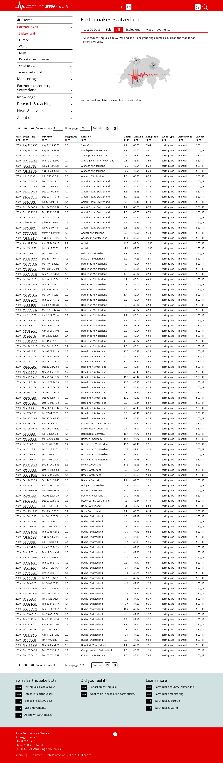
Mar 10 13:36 (30, 263)
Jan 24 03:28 (29, 583)
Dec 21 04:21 (30, 572)
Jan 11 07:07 (29, 459)
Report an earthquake (34, 59)
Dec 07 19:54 (30, 181)
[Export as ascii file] (114, 128)
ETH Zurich (84, 755)
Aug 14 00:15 (30, 634)
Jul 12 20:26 (29, 433)
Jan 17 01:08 (29, 629)
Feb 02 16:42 (30, 531)
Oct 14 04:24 (29, 382)
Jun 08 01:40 (29, 304)
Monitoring (44, 78)
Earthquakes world (166, 708)
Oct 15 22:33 (29, 320)
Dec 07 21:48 (30, 186)
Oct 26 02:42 (29, 366)
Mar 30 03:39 (30, 490)
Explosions (132, 29)
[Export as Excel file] (107, 128)
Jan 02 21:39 (29, 335)
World (23, 46)
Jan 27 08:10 (29, 253)
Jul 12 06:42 (29, 541)
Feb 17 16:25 (30, 474)
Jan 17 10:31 (29, 639)
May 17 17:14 (30, 310)
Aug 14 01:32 (30, 150)
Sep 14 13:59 (30, 480)
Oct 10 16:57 (29, 402)
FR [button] (136, 7)
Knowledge (44, 96)
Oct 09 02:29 (29, 392)
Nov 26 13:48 (30, 284)
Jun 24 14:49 (29, 165)
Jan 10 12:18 (29, 279)
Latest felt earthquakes (38, 694)
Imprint (20, 755)
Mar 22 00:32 (30, 438)
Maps (23, 53)
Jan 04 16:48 (29, 521)
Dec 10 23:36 (30, 212)
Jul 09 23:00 (29, 222)
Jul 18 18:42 (29, 176)
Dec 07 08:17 (30, 655)
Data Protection (55, 755)
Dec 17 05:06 (30, 418)
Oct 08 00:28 (29, 495)
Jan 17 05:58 (29, 413)
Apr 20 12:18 (30, 624)
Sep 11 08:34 (30, 464)
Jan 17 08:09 (29, 526)
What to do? (45, 66)
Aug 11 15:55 (30, 145)
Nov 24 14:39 (30, 155)
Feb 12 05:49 (30, 552)
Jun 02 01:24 (29, 547)
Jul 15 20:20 (29, 289)
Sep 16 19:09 (30, 258)
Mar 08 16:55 (30, 268)
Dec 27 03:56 (30, 500)
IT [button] (142, 7)
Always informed (45, 72)
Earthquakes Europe (167, 700)
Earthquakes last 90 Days (39, 687)
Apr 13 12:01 (30, 325)
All (118, 29)
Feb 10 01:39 (30, 608)
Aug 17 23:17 (30, 237)
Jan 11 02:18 (29, 444)
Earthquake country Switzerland (44, 87)
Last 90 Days (92, 29)
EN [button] (129, 7)
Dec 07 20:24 (30, 191)
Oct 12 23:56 (29, 469)
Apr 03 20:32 (30, 485)
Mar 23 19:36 (30, 511)
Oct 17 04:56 (29, 387)
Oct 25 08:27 (29, 217)
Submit (97, 128)
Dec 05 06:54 (30, 650)
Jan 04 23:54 (29, 598)
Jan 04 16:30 (29, 516)
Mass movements (158, 29)
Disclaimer (35, 755)
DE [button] (121, 7)
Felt (108, 29)
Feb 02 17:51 (30, 562)
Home (24, 19)
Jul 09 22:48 (29, 201)
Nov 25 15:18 (30, 377)
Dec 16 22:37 (30, 341)
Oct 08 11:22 (29, 351)
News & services (44, 110)
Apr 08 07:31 (30, 423)
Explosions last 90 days (38, 700)
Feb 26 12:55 (30, 603)
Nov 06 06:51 (30, 645)
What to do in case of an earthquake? (112, 694)
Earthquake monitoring (169, 694)
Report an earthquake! (103, 687)
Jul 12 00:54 (29, 505)
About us (44, 117)
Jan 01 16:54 (29, 449)
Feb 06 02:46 (30, 299)
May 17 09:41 (30, 232)
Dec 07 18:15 (30, 196)
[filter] (19, 140)
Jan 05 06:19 (29, 614)
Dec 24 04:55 (30, 207)
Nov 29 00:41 (30, 428)
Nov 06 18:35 (30, 361)
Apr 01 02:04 (30, 330)
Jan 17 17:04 (29, 578)
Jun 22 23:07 (29, 315)
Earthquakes (44, 26)
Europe (24, 40)
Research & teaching (44, 103)
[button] (29, 6)
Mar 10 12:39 (30, 593)
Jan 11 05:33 (29, 454)
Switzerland (27, 33)
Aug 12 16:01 (30, 557)
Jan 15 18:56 (29, 248)
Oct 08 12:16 (29, 397)
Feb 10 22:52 (30, 160)
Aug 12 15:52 (30, 536)
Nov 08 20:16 (30, 408)
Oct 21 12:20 (29, 356)
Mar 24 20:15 (30, 346)
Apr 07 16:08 (30, 243)
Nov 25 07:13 (30, 372)
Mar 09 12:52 (30, 294)
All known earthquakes (38, 715)
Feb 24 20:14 (30, 619)
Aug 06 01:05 (30, 170)
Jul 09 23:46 (29, 227)
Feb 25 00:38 (30, 273)
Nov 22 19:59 (30, 588)
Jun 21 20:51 (29, 567)
